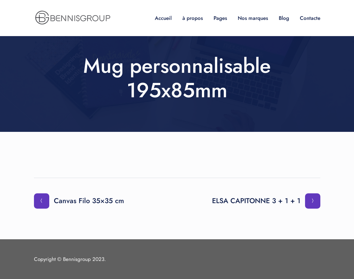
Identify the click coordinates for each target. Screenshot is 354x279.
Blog (284, 18)
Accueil (163, 18)
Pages (220, 18)
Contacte (310, 18)
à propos (192, 18)
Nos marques (253, 18)
